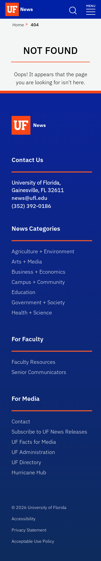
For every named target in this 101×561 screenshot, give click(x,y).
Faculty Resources (33, 361)
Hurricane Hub (29, 472)
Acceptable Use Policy (33, 541)
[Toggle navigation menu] (91, 9)
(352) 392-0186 (31, 206)
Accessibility (24, 518)
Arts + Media (27, 261)
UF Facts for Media (34, 441)
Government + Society (38, 302)
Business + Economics (38, 271)
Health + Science (32, 312)
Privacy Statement (29, 530)
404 (35, 24)
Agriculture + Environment (43, 251)
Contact (21, 421)
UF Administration (33, 452)
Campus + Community (38, 281)
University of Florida (47, 507)
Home (18, 24)
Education (23, 292)
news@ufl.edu (29, 197)
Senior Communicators (39, 372)
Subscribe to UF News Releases (49, 431)
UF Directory (26, 462)
